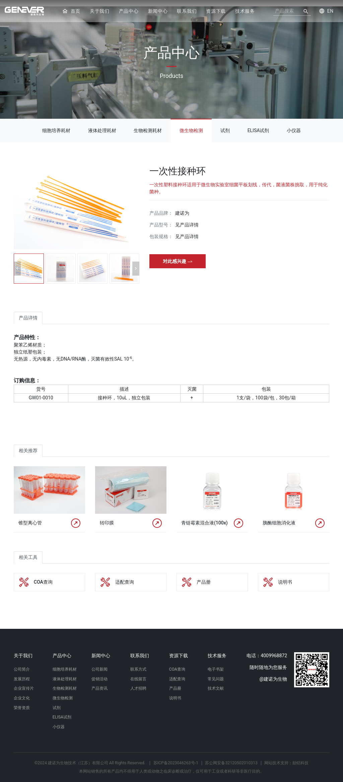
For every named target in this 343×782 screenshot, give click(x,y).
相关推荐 (28, 444)
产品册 (175, 683)
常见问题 (216, 673)
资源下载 (216, 11)
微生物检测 (191, 124)
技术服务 (245, 11)
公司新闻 (99, 663)
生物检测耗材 (148, 124)
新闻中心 (158, 11)
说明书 (175, 693)
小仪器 (294, 124)
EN (326, 12)
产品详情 (28, 311)
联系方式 (138, 663)
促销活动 (99, 673)
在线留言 (138, 673)
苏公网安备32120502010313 (231, 761)
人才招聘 (138, 683)
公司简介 (22, 663)
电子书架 (216, 663)
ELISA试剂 (258, 124)
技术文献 (216, 683)
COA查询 (177, 663)
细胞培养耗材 (56, 124)
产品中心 (129, 11)
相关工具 (28, 551)
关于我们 (100, 11)
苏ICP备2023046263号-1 (175, 761)
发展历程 (22, 673)
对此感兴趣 (177, 255)
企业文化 (22, 693)
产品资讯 (99, 683)
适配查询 (177, 673)
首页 (71, 12)
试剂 (225, 124)
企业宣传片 (24, 683)
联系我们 (187, 11)
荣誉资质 (22, 704)
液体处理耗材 (102, 124)
